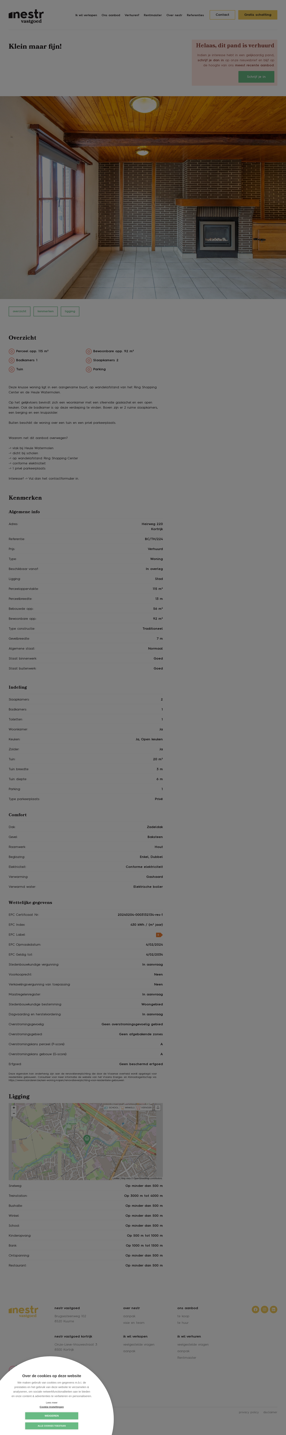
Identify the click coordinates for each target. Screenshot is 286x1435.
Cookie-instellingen (33, 1415)
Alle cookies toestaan (52, 1426)
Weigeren (70, 1415)
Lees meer (51, 1402)
